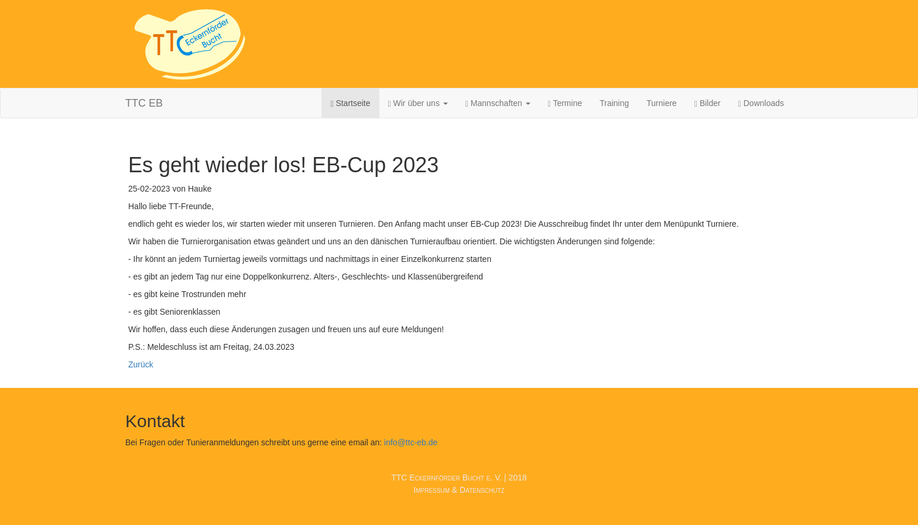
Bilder (707, 103)
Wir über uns (418, 103)
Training (614, 103)
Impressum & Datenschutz (458, 490)
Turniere (661, 103)
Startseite (350, 103)
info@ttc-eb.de (410, 442)
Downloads (761, 103)
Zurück (140, 364)
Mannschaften (497, 103)
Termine (565, 103)
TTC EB (144, 103)
